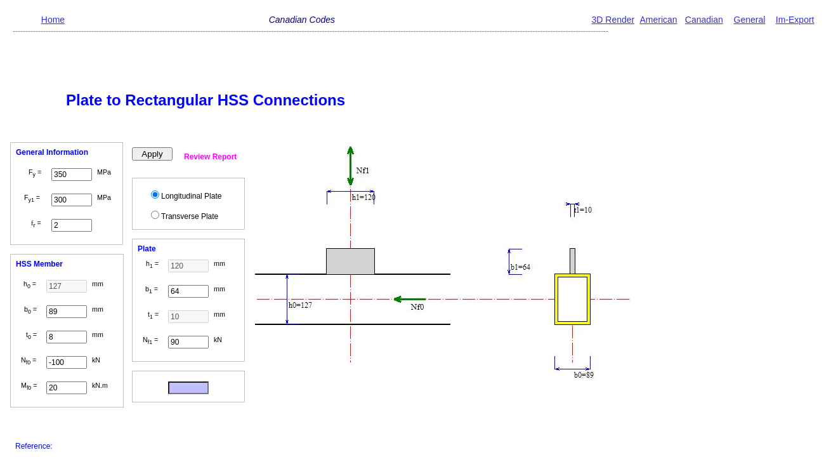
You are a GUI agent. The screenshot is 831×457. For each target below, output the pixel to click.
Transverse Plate (189, 216)
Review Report (210, 156)
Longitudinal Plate (191, 196)
